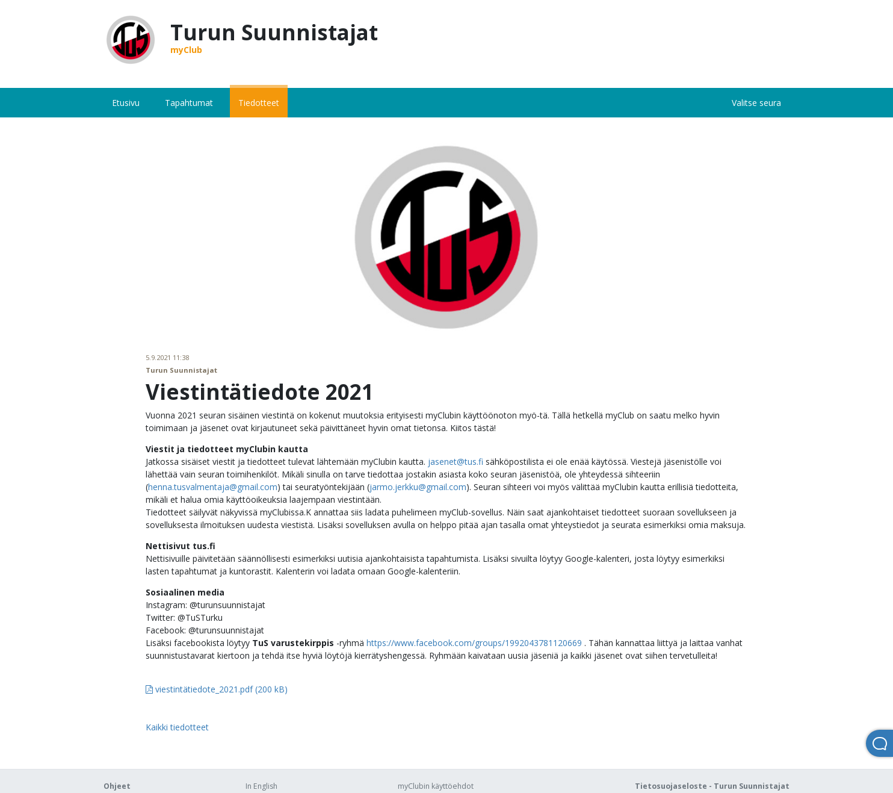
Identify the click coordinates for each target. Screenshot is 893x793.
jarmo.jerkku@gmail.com (417, 487)
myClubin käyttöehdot (436, 786)
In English (261, 786)
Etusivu (126, 102)
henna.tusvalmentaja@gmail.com (212, 487)
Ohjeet (117, 786)
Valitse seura (756, 102)
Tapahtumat (189, 102)
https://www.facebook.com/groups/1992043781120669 (474, 642)
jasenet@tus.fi (455, 461)
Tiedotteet (258, 102)
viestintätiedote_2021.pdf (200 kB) (217, 689)
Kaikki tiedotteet (177, 727)
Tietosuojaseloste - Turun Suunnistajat (712, 786)
